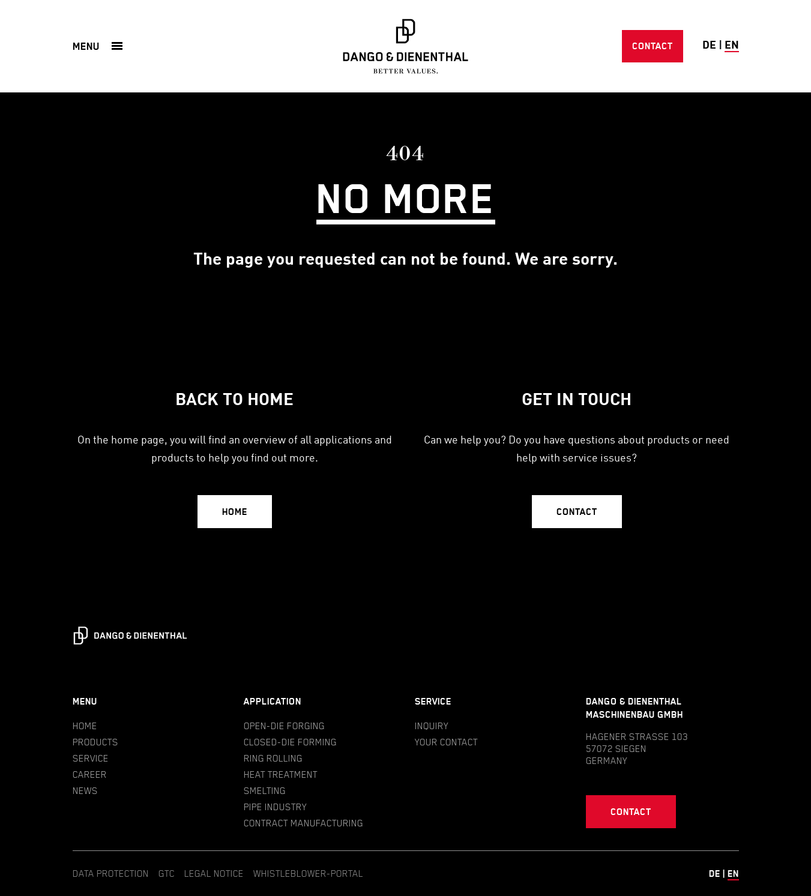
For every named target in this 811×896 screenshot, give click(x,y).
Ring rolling (273, 758)
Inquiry (431, 725)
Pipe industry (275, 806)
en (732, 45)
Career (90, 774)
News (85, 790)
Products (95, 741)
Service (91, 758)
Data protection (111, 873)
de (709, 45)
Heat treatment (281, 774)
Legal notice (214, 873)
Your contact (446, 741)
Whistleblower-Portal (308, 873)
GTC (166, 873)
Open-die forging (284, 725)
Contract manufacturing (303, 822)
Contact (652, 46)
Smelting (265, 790)
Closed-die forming (290, 741)
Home (234, 511)
